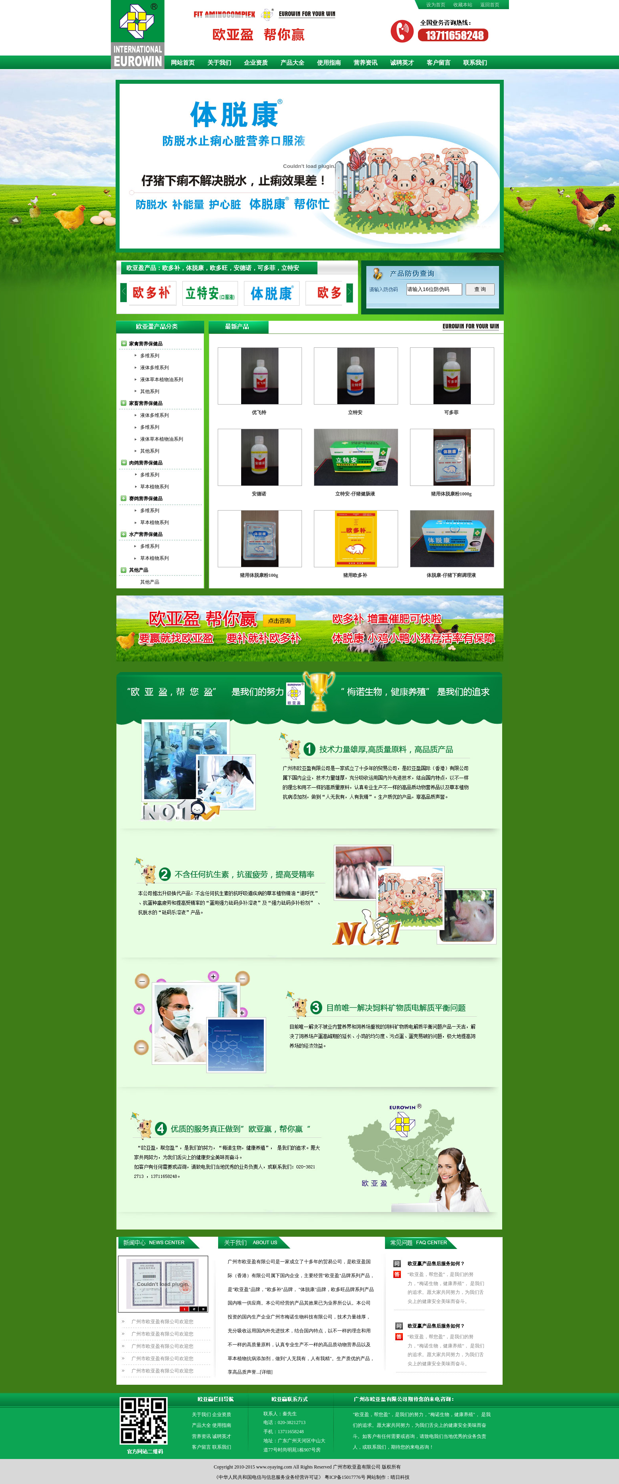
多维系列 (149, 355)
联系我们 (475, 63)
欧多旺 (219, 268)
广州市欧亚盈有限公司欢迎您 (162, 1321)
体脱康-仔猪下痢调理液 (451, 575)
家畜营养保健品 (145, 403)
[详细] (266, 1372)
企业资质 (256, 63)
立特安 (290, 268)
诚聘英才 (402, 63)
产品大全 (292, 63)
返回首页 (489, 5)
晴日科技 (400, 1477)
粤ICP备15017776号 (345, 1477)
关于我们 (219, 63)
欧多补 (171, 268)
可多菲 (266, 268)
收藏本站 (462, 5)
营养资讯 (365, 63)
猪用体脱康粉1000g (451, 494)
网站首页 (183, 63)
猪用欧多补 (355, 575)
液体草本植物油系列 (161, 379)
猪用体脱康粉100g (259, 575)
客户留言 (439, 63)
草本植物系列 (154, 487)
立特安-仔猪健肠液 (355, 494)
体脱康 (195, 268)
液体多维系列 (154, 367)
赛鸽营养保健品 (145, 498)
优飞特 (259, 412)
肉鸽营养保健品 (145, 463)
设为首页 (435, 5)
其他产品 (138, 570)
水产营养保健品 (145, 534)
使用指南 (329, 63)
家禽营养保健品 (145, 344)
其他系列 (149, 391)
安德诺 (242, 268)
